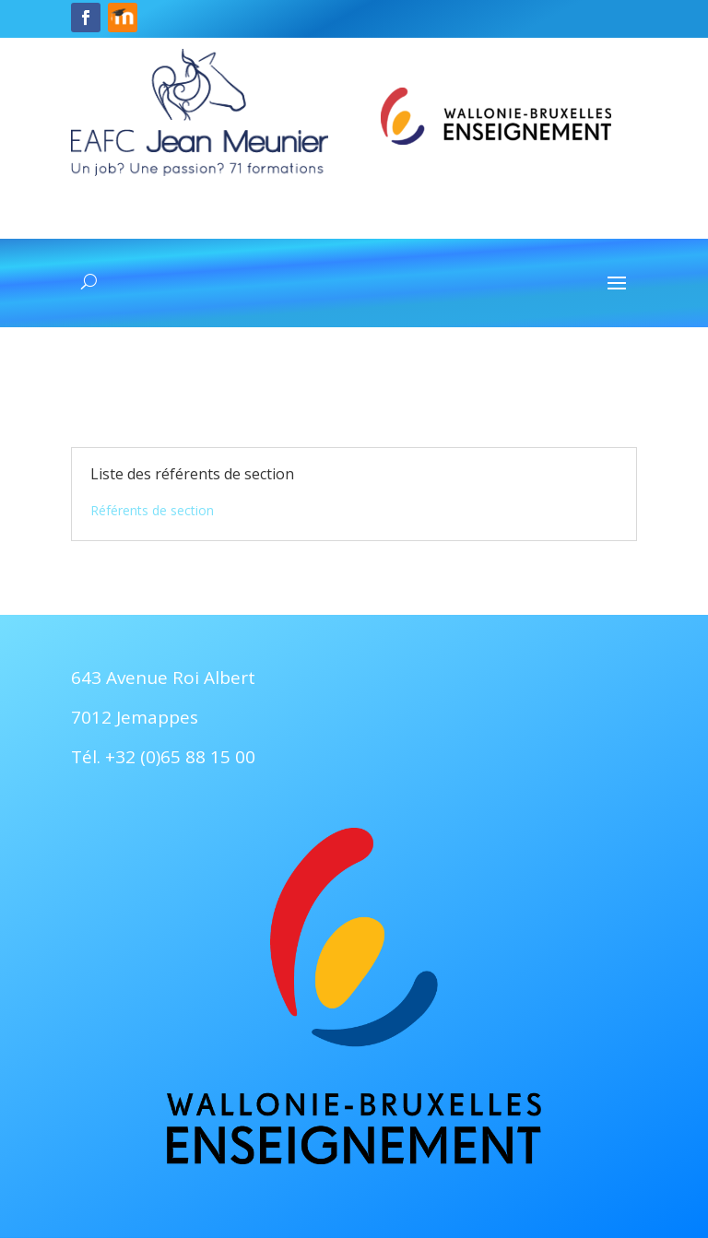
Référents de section (152, 510)
